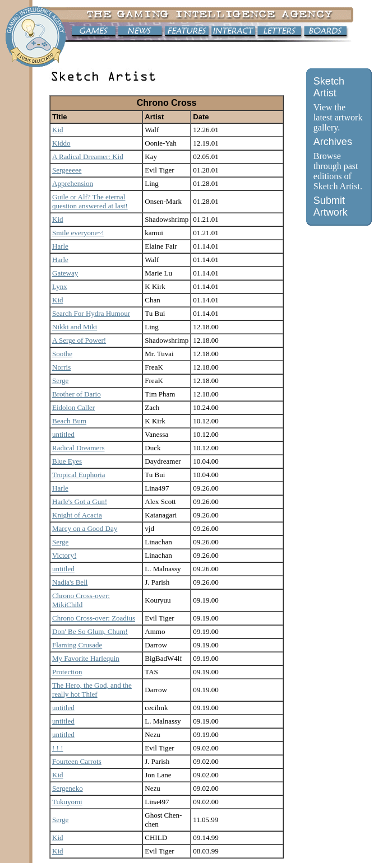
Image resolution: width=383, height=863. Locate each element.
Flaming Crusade (77, 645)
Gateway (65, 273)
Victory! (64, 555)
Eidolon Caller (73, 407)
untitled (63, 434)
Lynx (59, 286)
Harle (60, 246)
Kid (57, 129)
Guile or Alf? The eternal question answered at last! (90, 201)
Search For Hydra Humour (91, 313)
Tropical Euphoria (78, 474)
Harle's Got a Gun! (79, 501)
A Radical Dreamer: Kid (87, 156)
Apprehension (72, 183)
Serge (60, 380)
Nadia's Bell (69, 582)
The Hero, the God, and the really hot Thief (92, 689)
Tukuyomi (67, 801)
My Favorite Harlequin (85, 658)
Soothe (62, 353)
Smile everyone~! (78, 232)
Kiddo (61, 143)
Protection (67, 672)
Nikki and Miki (74, 327)
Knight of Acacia (77, 515)
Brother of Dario (76, 394)
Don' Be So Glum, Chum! (90, 631)
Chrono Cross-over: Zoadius (93, 618)
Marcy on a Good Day (84, 528)
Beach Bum (69, 421)
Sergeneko (67, 788)
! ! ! (57, 748)
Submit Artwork (330, 206)
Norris (61, 367)
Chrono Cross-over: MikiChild (81, 600)
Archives (332, 141)
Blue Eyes (67, 461)
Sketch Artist (328, 87)
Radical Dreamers (78, 448)
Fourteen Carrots (76, 761)
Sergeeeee (66, 170)
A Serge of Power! (79, 340)
